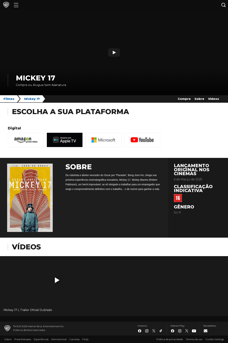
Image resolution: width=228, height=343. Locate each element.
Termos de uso (194, 339)
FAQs (85, 339)
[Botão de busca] (223, 5)
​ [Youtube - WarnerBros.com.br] (194, 331)
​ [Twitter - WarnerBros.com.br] (154, 330)
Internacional (58, 339)
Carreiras (74, 339)
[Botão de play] (114, 52)
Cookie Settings (214, 339)
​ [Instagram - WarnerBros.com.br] (147, 330)
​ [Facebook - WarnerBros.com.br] (140, 330)
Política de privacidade (169, 339)
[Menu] (16, 5)
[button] (57, 280)
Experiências (41, 339)
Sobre (199, 99)
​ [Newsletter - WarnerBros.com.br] (205, 330)
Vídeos (213, 99)
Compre (184, 99)
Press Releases (22, 339)
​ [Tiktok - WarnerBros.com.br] (161, 330)
